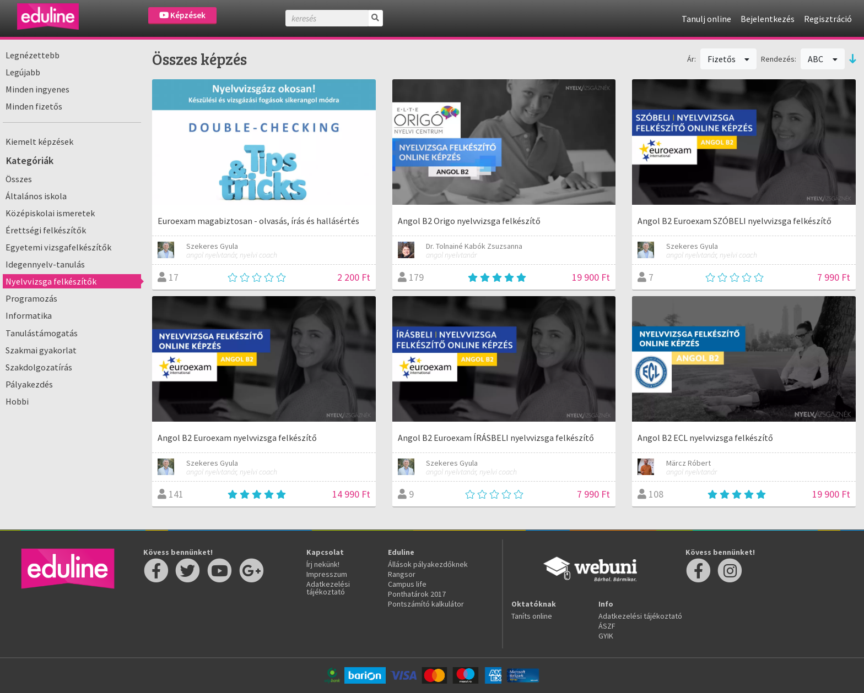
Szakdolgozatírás (39, 367)
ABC (823, 58)
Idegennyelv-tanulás (45, 264)
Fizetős (729, 58)
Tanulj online (706, 18)
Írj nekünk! (322, 564)
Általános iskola (36, 195)
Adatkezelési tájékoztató (328, 588)
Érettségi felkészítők (46, 230)
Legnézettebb (33, 55)
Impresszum (326, 574)
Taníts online (531, 616)
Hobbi (17, 401)
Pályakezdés (29, 384)
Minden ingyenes (37, 89)
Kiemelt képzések (39, 141)
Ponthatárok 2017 (417, 594)
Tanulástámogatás (42, 333)
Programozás (31, 298)
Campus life (407, 584)
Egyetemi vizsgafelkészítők (58, 247)
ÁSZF (606, 626)
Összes (19, 178)
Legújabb (23, 72)
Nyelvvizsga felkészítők (51, 281)
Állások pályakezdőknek (428, 564)
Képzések (182, 15)
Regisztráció (828, 18)
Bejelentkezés (768, 18)
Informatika (29, 315)
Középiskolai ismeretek (50, 213)
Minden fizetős (34, 106)
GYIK (605, 636)
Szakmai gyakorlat (41, 350)
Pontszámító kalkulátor (426, 604)
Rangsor (401, 574)
